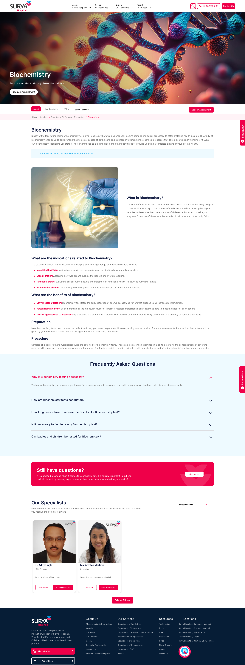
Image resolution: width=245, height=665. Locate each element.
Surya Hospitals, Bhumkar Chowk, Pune (196, 639)
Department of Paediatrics (129, 622)
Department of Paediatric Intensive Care (135, 631)
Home (35, 117)
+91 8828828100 (210, 6)
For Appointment (45, 659)
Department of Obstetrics (129, 639)
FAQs (66, 109)
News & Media (165, 643)
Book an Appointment (24, 91)
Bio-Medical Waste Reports (98, 652)
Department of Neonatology (130, 627)
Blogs (161, 627)
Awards (89, 627)
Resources (144, 6)
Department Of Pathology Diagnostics (67, 117)
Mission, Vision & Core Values (99, 622)
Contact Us (228, 6)
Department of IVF (126, 648)
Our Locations (124, 6)
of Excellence (103, 6)
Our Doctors (91, 635)
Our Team (90, 631)
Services (44, 117)
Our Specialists (51, 109)
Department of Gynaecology (130, 643)
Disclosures (164, 635)
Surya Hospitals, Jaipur (189, 635)
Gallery (89, 639)
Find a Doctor (44, 650)
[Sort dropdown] (88, 109)
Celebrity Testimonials (96, 643)
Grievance (163, 652)
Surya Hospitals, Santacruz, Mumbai (195, 622)
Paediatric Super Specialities (130, 635)
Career (162, 648)
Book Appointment (62, 587)
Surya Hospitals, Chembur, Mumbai (194, 627)
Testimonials (164, 622)
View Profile (42, 587)
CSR (161, 631)
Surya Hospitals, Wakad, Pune (192, 631)
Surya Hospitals (81, 6)
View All (122, 598)
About (36, 109)
